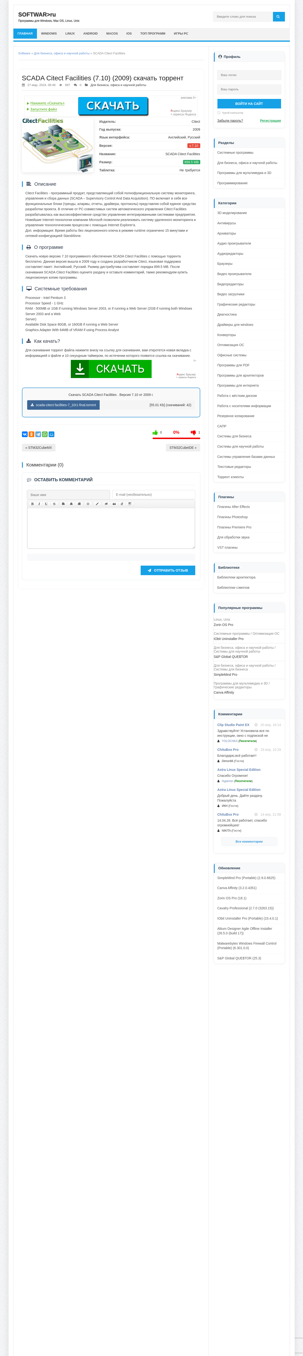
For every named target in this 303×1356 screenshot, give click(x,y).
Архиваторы (226, 233)
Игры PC (181, 33)
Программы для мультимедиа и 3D (244, 173)
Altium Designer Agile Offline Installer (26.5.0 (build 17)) (244, 931)
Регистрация (270, 121)
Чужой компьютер (232, 112)
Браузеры (225, 264)
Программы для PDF (233, 365)
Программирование (232, 183)
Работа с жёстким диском (237, 396)
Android (90, 33)
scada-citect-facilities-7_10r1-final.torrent (63, 405)
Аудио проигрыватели (234, 243)
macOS (112, 33)
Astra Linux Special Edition (239, 770)
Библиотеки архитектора (236, 577)
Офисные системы (232, 355)
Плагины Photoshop (232, 517)
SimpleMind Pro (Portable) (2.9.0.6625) (246, 878)
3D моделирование (232, 213)
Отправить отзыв (168, 1293)
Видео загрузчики (231, 294)
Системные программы (235, 152)
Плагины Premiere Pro (234, 527)
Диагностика (227, 314)
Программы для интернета (238, 385)
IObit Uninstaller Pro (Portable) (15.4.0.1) (247, 918)
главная (25, 33)
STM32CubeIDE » (183, 448)
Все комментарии (249, 841)
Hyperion (227, 781)
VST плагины (227, 547)
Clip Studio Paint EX (233, 725)
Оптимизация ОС (230, 345)
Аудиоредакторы (230, 254)
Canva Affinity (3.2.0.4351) (237, 888)
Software (24, 53)
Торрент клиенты (230, 477)
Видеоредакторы (230, 284)
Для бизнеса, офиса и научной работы (61, 53)
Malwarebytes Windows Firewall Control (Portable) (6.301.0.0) (247, 946)
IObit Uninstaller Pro (229, 639)
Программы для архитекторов (240, 375)
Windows (49, 33)
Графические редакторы (236, 304)
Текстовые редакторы (234, 467)
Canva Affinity (224, 692)
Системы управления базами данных (246, 457)
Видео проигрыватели (234, 274)
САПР (221, 426)
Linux (70, 33)
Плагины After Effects (233, 507)
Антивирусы (226, 223)
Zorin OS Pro (223, 625)
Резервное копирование (236, 416)
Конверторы (226, 335)
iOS (129, 33)
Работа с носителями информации (244, 406)
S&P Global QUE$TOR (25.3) (239, 958)
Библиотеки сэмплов (233, 587)
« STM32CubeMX (39, 448)
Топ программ (152, 33)
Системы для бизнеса (234, 436)
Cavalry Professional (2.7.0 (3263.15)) (245, 908)
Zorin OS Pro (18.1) (232, 898)
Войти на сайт (249, 104)
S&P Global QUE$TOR (231, 657)
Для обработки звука (233, 537)
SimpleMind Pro (225, 674)
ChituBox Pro (228, 750)
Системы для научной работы (240, 446)
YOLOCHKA (230, 741)
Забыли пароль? (230, 121)
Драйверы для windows (235, 325)
